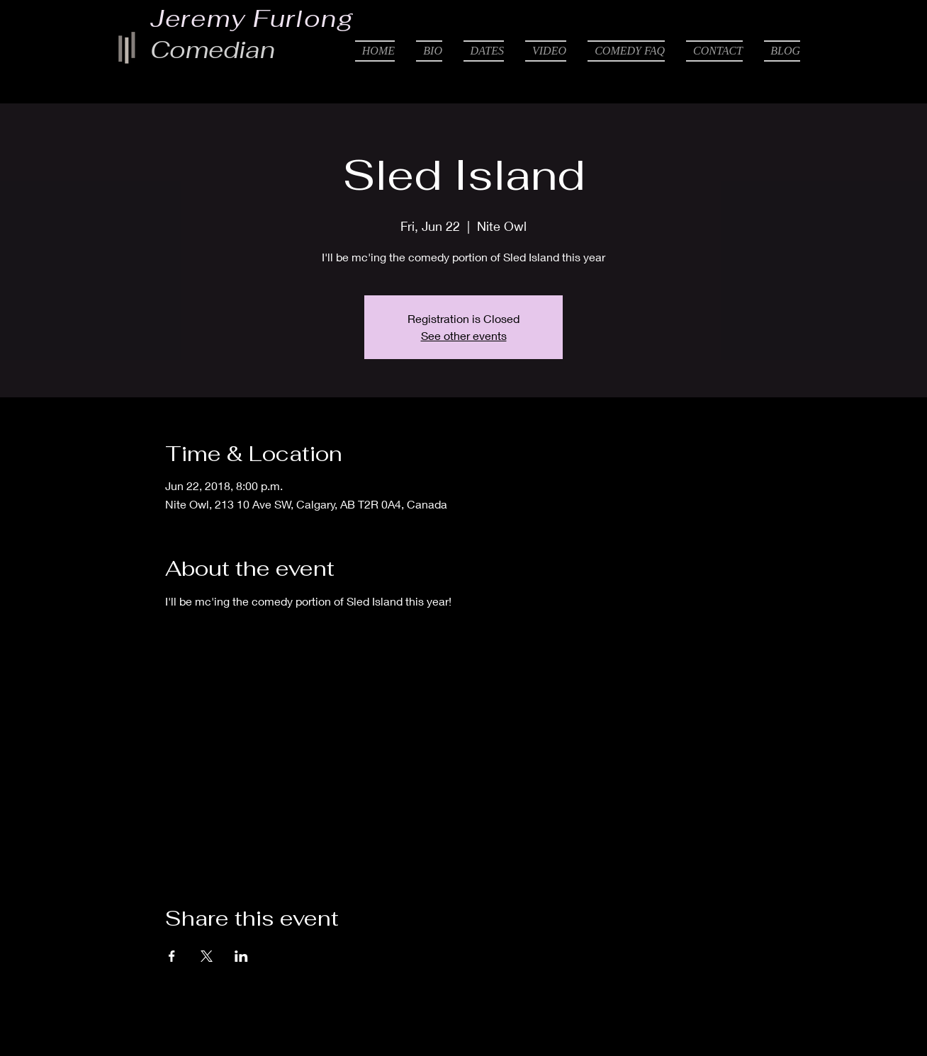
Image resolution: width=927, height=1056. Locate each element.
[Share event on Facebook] (172, 956)
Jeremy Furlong (252, 18)
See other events (464, 335)
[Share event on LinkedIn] (241, 956)
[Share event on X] (206, 956)
